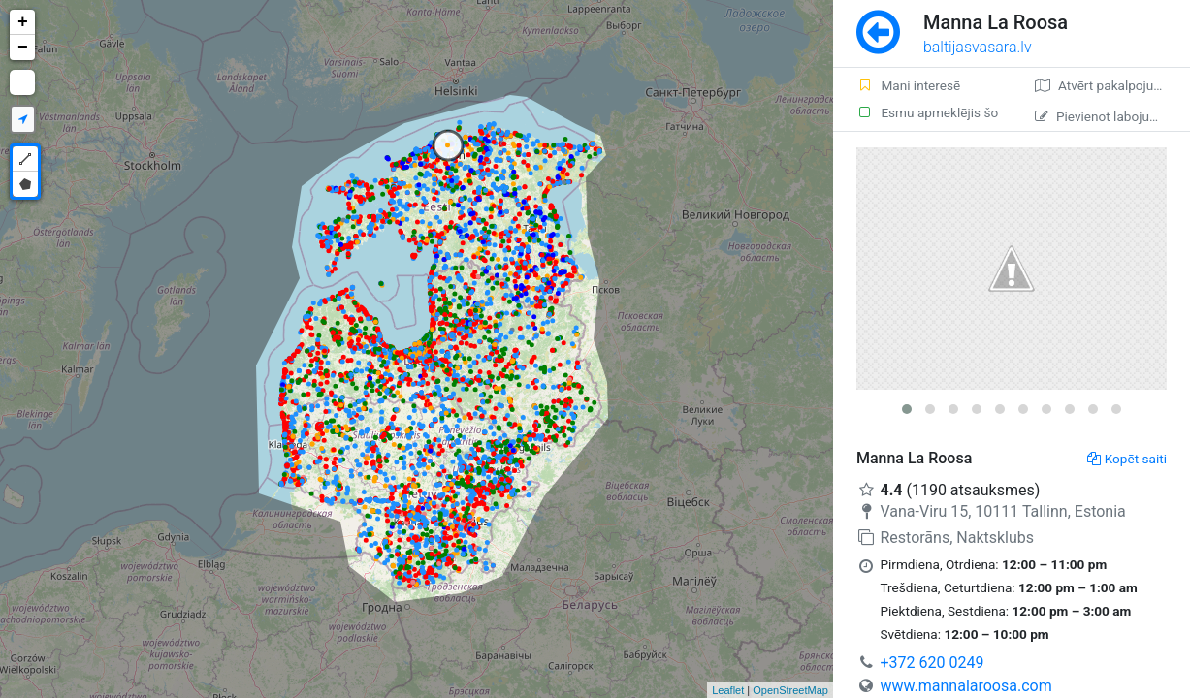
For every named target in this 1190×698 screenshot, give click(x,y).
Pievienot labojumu (1101, 116)
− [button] (22, 47)
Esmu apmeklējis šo (927, 112)
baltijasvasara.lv (977, 47)
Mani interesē (908, 85)
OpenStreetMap (790, 690)
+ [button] (22, 22)
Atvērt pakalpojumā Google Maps (1112, 85)
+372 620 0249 (931, 662)
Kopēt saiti (1127, 458)
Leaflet (728, 690)
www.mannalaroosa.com (965, 686)
